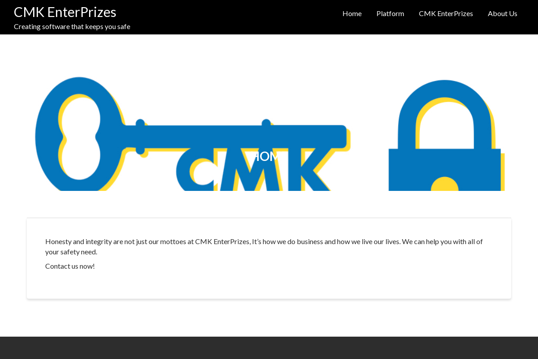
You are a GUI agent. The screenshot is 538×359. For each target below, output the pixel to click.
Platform (390, 13)
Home (352, 13)
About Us (502, 13)
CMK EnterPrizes (65, 12)
